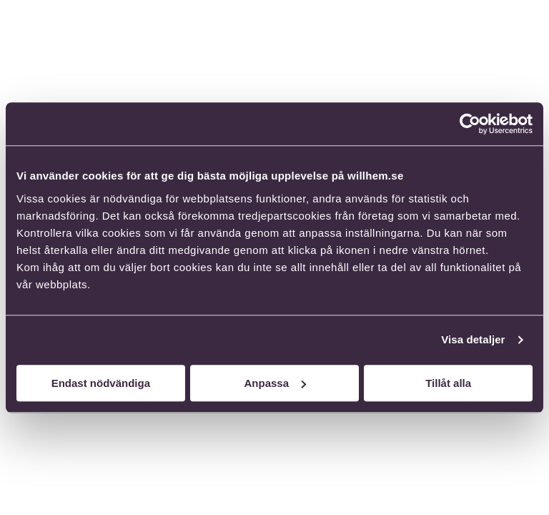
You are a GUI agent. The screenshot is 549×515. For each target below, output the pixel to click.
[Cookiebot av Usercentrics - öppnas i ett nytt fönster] (470, 123)
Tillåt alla (448, 383)
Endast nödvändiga (100, 383)
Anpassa (275, 383)
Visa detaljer (473, 339)
